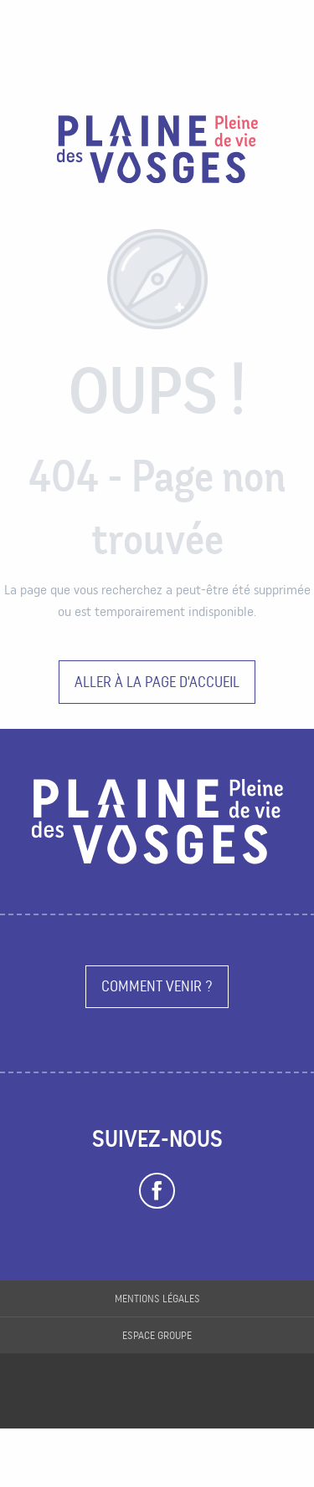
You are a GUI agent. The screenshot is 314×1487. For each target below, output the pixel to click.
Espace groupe (157, 1335)
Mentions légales (157, 1298)
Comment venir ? (157, 986)
